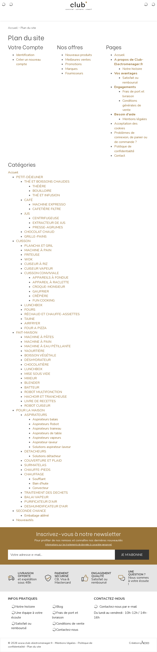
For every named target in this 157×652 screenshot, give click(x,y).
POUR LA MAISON (30, 410)
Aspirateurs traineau (47, 428)
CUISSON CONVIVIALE (41, 273)
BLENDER (32, 383)
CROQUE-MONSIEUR (49, 287)
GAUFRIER (41, 291)
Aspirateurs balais (45, 419)
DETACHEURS (35, 451)
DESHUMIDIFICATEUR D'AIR (46, 506)
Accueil (119, 55)
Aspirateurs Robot (46, 424)
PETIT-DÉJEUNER (29, 177)
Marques (71, 69)
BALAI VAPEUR (36, 497)
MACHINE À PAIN (37, 250)
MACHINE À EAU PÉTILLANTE (47, 346)
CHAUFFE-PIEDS (37, 470)
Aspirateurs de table (47, 433)
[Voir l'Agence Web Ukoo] (144, 643)
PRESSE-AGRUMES (48, 227)
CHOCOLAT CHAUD (39, 232)
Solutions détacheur (47, 456)
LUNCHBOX (33, 305)
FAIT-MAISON (26, 332)
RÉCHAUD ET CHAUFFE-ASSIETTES (52, 314)
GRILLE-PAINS (35, 236)
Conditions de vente (68, 623)
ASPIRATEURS (35, 415)
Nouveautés (25, 520)
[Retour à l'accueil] (78, 5)
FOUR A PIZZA (35, 328)
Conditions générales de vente (131, 105)
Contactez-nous (65, 629)
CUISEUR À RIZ (35, 264)
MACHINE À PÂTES (39, 337)
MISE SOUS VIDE (37, 374)
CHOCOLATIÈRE (36, 364)
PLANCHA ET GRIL (38, 245)
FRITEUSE (32, 254)
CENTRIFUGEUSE (46, 218)
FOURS (29, 309)
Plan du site (34, 647)
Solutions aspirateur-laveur (52, 447)
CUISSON (23, 241)
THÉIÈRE (39, 186)
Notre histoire (132, 69)
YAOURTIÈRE (34, 351)
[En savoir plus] (23, 578)
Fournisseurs (74, 73)
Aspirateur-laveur (45, 442)
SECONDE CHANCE (31, 511)
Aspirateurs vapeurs (47, 437)
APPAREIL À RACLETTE (51, 282)
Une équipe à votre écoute (27, 615)
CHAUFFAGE (34, 474)
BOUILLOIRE (42, 191)
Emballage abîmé (36, 515)
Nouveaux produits (78, 55)
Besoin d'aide (125, 114)
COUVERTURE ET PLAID (43, 460)
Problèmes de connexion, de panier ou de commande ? (130, 137)
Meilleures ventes (78, 59)
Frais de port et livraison (133, 93)
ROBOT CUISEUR (37, 405)
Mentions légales (134, 119)
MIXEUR (30, 378)
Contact (119, 155)
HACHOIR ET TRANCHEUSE (45, 396)
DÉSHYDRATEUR (37, 360)
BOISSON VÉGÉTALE (40, 355)
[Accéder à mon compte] (146, 5)
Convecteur (40, 488)
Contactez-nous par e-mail (115, 606)
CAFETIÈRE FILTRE (47, 209)
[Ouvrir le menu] (3, 5)
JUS (27, 213)
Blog (57, 606)
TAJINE (29, 319)
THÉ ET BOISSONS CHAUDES (47, 181)
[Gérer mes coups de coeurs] (11, 5)
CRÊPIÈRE (40, 296)
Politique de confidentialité (124, 148)
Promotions (73, 64)
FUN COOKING (44, 300)
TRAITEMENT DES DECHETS (46, 492)
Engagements (125, 87)
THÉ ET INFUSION (46, 195)
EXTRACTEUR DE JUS (49, 223)
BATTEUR (31, 387)
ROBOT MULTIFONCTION (43, 392)
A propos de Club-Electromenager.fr (128, 61)
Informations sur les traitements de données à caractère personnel (78, 544)
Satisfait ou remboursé (130, 80)
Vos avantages (125, 73)
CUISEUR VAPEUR (38, 268)
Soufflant (39, 479)
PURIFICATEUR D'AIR (40, 501)
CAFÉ (28, 200)
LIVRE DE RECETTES (40, 401)
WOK (28, 259)
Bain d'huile (40, 483)
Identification (25, 55)
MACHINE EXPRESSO (49, 204)
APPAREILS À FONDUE (50, 277)
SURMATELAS (35, 465)
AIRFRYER (32, 323)
